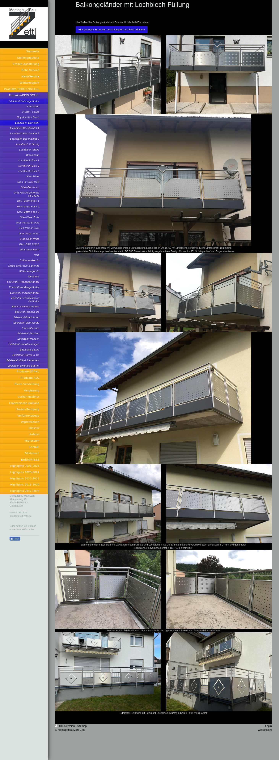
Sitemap (82, 726)
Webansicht (265, 729)
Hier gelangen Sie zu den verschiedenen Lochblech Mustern (111, 29)
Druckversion (65, 726)
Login (268, 726)
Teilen (14, 538)
